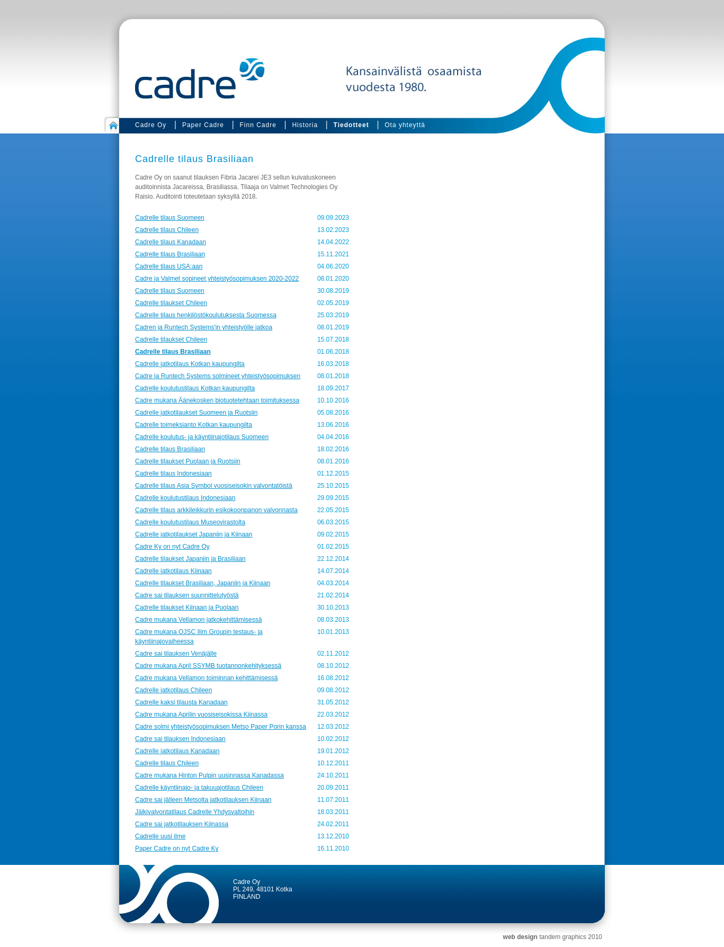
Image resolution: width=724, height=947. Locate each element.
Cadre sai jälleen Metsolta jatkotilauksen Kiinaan (203, 799)
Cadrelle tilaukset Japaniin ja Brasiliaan (190, 558)
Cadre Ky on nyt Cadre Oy (172, 546)
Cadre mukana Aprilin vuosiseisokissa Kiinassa (201, 714)
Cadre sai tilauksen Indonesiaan (180, 739)
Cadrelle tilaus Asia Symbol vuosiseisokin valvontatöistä (213, 485)
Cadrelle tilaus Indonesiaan (173, 473)
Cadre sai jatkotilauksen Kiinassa (181, 824)
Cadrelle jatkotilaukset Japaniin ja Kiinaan (193, 534)
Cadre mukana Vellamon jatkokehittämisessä (198, 619)
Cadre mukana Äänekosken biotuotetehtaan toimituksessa (217, 400)
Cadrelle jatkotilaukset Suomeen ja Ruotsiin (196, 412)
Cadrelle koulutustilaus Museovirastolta (190, 522)
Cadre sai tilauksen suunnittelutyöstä (186, 595)
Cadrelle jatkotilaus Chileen (173, 690)
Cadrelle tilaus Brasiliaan (170, 254)
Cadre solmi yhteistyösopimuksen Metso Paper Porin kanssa (220, 726)
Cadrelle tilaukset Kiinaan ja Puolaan (186, 607)
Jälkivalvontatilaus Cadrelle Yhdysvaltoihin (194, 812)
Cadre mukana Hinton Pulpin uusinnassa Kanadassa (209, 775)
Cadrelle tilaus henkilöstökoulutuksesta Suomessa (205, 315)
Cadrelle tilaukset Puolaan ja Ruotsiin (187, 461)
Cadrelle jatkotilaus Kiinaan (173, 571)
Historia (305, 125)
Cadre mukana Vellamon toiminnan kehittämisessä (206, 678)
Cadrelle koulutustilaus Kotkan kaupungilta (195, 388)
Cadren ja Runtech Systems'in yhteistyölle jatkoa (203, 327)
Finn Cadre (257, 125)
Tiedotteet (351, 125)
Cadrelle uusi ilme (160, 836)
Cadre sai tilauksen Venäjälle (176, 653)
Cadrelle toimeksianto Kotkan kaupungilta (193, 424)
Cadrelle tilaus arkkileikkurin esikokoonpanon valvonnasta (216, 510)
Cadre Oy (150, 125)
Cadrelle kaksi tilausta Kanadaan (181, 702)
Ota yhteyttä (405, 125)
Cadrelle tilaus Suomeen (169, 217)
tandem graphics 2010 (570, 937)
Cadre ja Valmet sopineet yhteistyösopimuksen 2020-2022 (217, 278)
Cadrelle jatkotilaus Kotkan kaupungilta (190, 364)
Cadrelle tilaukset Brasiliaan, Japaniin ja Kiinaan (202, 583)
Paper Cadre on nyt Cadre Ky (176, 848)
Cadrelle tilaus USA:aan (168, 266)
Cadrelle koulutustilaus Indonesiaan (185, 498)
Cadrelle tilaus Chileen (167, 230)
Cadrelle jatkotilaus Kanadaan (177, 751)
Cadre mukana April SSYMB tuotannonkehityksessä (208, 665)
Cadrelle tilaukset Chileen (171, 303)
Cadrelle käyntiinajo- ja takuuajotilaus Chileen (199, 787)
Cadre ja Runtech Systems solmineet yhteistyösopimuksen (217, 376)
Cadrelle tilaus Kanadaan (170, 242)
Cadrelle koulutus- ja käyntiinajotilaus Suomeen (202, 437)
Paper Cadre (203, 125)
